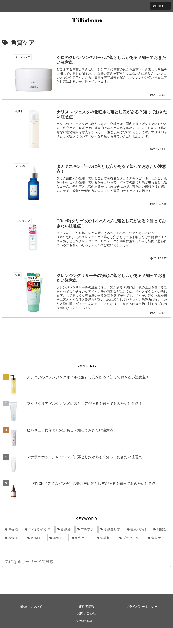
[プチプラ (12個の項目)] (86, 529)
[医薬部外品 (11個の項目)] (137, 529)
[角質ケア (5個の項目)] (158, 538)
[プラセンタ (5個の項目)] (131, 538)
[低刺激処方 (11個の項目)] (111, 529)
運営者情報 (86, 607)
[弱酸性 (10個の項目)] (160, 529)
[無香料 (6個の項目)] (105, 538)
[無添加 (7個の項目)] (58, 538)
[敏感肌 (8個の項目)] (35, 538)
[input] (86, 562)
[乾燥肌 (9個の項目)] (13, 538)
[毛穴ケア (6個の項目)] (82, 538)
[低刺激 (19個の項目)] (65, 529)
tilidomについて (31, 607)
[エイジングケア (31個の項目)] (39, 529)
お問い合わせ (86, 613)
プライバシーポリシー (141, 607)
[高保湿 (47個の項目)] (12, 529)
